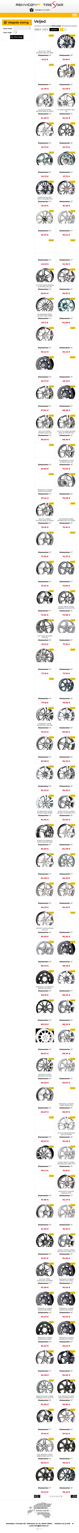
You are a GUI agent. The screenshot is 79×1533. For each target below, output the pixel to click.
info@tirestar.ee (41, 1526)
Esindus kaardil (42, 1511)
